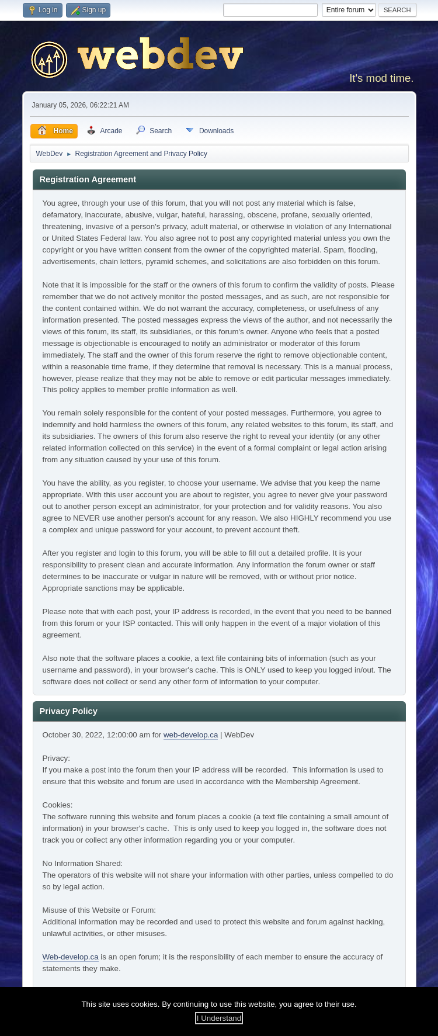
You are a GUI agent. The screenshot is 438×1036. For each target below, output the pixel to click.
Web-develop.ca (71, 956)
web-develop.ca (191, 734)
